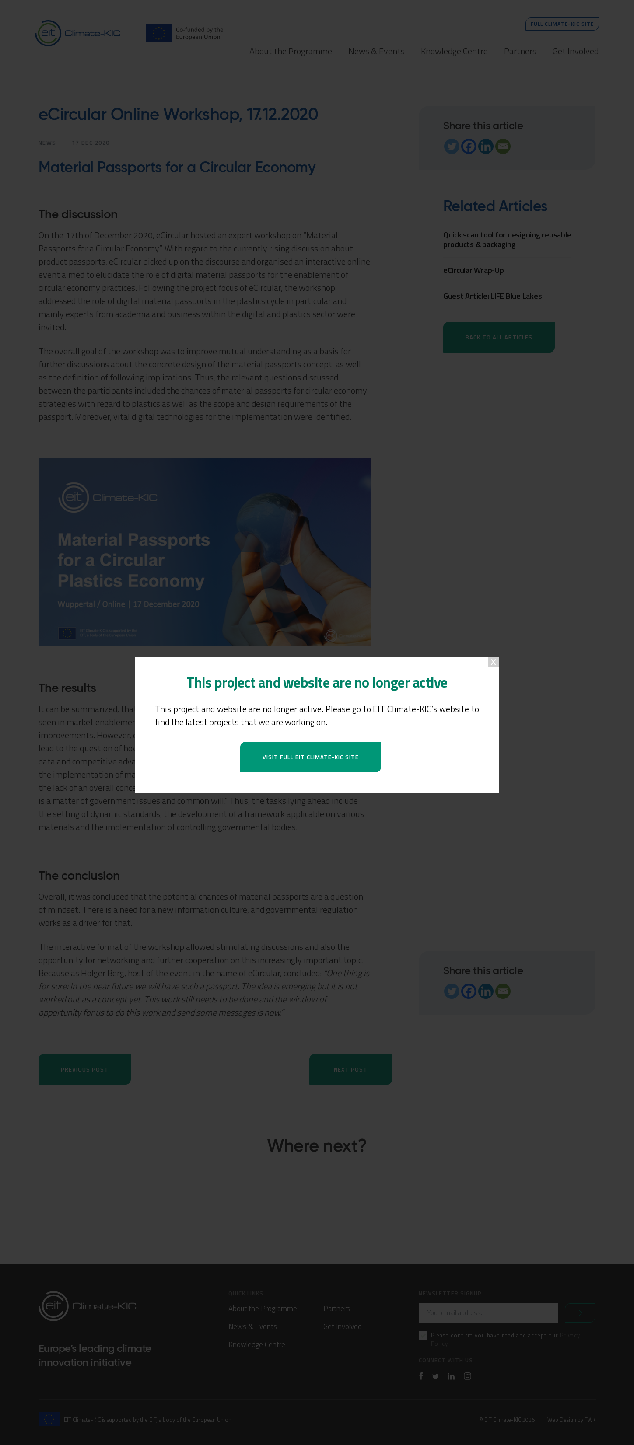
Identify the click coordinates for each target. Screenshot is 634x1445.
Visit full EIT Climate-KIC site (311, 757)
